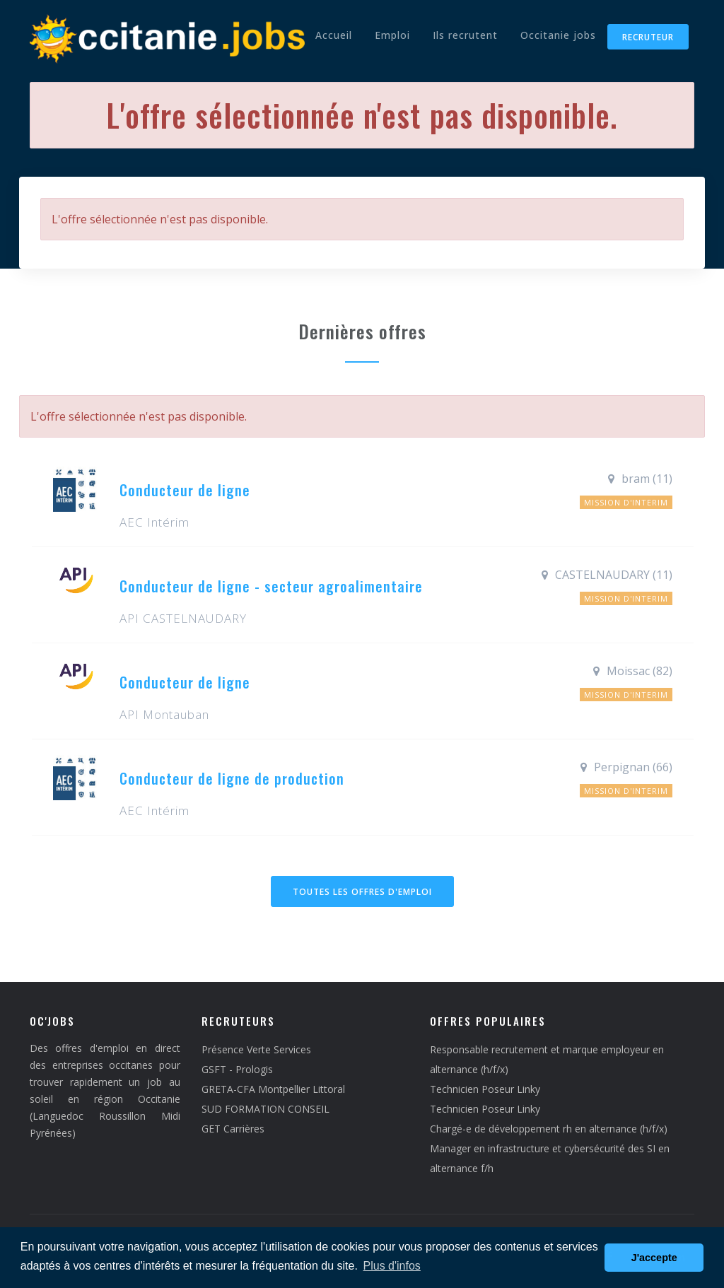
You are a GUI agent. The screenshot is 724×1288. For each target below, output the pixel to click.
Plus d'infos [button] (392, 1266)
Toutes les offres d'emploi (362, 892)
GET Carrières (233, 1128)
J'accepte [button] (654, 1257)
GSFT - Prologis (237, 1069)
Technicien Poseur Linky (485, 1089)
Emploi (392, 35)
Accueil (333, 35)
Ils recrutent (465, 35)
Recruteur (648, 37)
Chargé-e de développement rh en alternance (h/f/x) (548, 1128)
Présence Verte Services (256, 1049)
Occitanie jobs (558, 35)
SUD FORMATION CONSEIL (265, 1109)
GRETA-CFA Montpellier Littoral (273, 1089)
